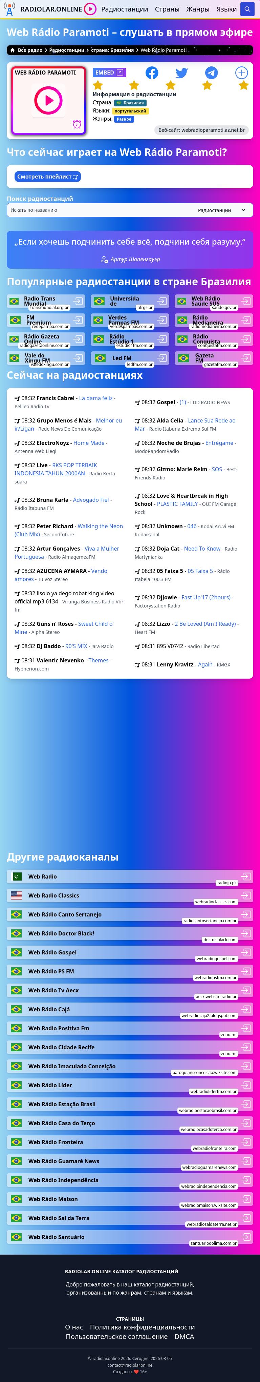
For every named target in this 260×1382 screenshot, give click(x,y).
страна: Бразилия (112, 50)
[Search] (247, 9)
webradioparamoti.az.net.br (213, 130)
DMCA (184, 1336)
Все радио (26, 50)
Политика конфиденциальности (142, 1327)
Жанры (198, 9)
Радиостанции (124, 9)
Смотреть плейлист (47, 176)
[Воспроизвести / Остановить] (90, 9)
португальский (130, 111)
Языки (226, 9)
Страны (167, 9)
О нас (74, 1327)
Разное (124, 119)
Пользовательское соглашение (117, 1336)
